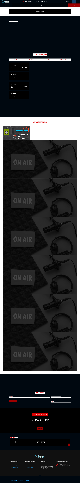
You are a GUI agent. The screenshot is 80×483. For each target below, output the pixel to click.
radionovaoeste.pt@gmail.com (15, 465)
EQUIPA (41, 1)
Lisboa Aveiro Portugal (14, 467)
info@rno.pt (28, 465)
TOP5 (36, 1)
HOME (25, 1)
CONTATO (47, 1)
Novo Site (40, 442)
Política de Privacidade (24, 480)
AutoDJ (13, 65)
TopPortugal (63, 59)
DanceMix (16, 59)
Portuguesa (32, 59)
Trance (48, 59)
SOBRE (30, 1)
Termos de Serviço (14, 480)
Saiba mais (40, 428)
